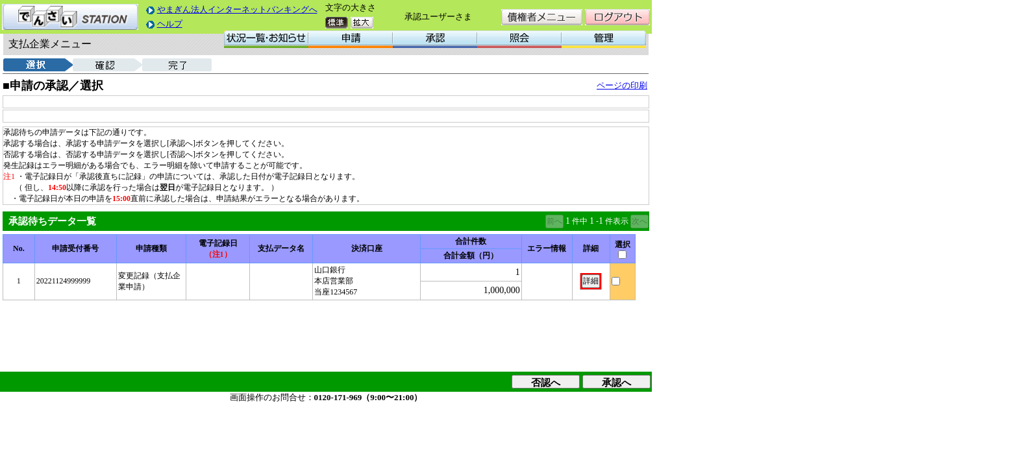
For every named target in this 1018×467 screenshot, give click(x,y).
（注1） (218, 254)
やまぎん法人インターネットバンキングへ (237, 9)
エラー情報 (546, 248)
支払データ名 (281, 248)
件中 (580, 221)
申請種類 (151, 248)
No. (19, 248)
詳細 (591, 248)
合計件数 (470, 241)
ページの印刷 (622, 85)
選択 (622, 244)
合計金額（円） (470, 255)
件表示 (616, 221)
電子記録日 (218, 243)
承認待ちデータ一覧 (52, 221)
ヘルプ (169, 24)
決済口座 (366, 248)
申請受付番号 (75, 248)
